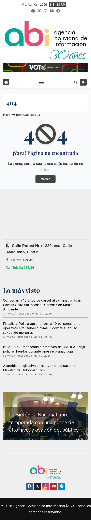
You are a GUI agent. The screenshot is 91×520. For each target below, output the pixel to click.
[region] (45, 416)
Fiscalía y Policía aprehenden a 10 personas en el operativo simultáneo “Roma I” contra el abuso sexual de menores (42, 328)
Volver (45, 178)
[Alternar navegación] (41, 82)
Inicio (6, 115)
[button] (75, 82)
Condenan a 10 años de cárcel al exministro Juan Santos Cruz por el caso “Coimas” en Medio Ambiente (42, 304)
